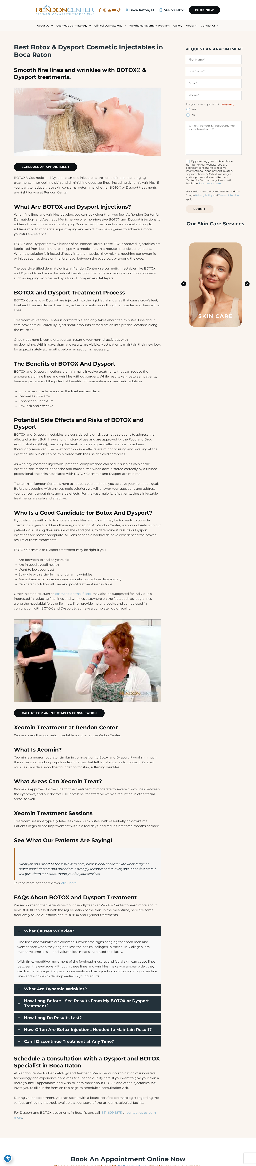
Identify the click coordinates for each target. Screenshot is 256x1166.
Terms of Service (228, 195)
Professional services (34, 854)
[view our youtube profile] (114, 10)
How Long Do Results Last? (53, 1017)
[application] (51, 25)
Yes (194, 109)
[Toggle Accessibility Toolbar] (7, 1158)
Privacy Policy (203, 195)
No (193, 114)
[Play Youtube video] (87, 660)
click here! (69, 883)
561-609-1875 (171, 10)
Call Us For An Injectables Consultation (59, 713)
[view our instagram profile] (104, 10)
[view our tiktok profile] (119, 10)
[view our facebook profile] (100, 10)
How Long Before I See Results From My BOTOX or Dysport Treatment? (86, 1003)
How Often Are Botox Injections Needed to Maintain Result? (88, 1029)
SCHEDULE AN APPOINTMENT (45, 167)
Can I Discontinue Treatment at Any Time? (69, 1041)
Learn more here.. (210, 183)
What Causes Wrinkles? (49, 931)
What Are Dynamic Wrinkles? (55, 988)
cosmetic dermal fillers (73, 594)
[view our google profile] (109, 10)
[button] (204, 10)
